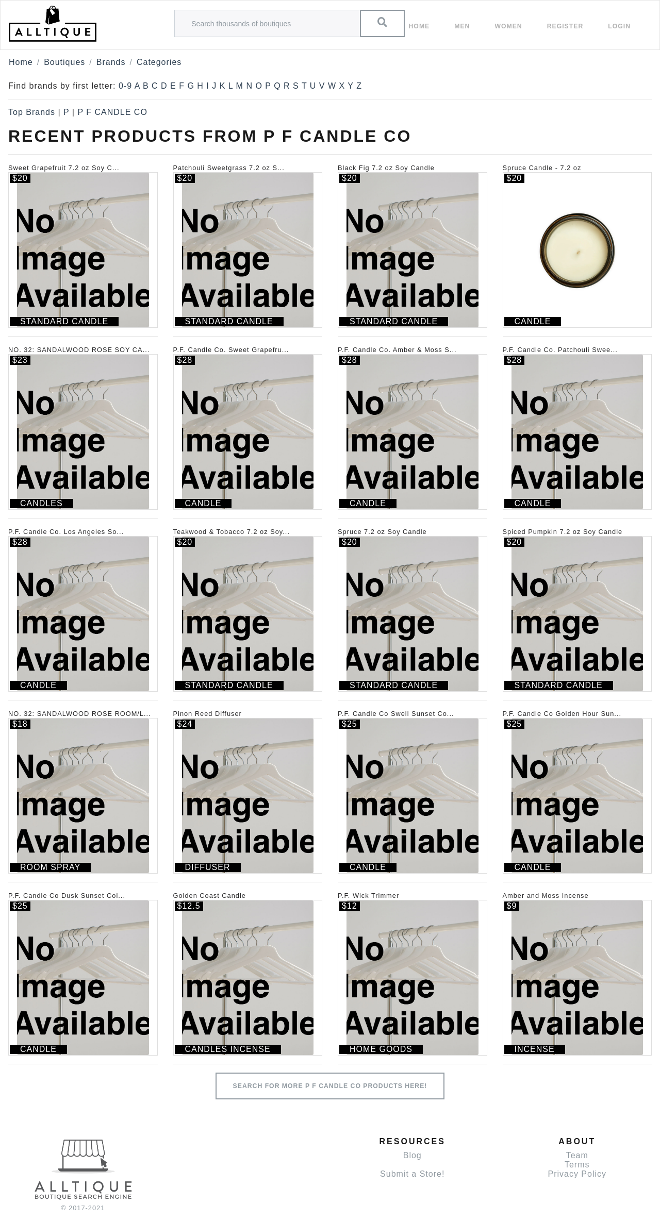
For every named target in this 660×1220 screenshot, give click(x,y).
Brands (111, 62)
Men (462, 26)
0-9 (125, 85)
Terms (577, 1164)
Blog (412, 1155)
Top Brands (31, 112)
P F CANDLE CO (112, 112)
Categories (159, 62)
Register (565, 26)
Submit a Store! (412, 1173)
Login (619, 26)
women (508, 26)
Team (577, 1155)
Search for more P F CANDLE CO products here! (330, 1086)
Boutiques (64, 62)
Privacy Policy (577, 1173)
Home (419, 26)
